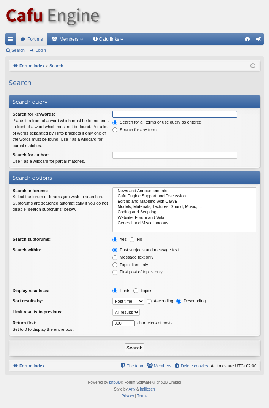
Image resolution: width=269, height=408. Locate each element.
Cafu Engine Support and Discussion (184, 196)
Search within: (27, 250)
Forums (35, 39)
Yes (119, 239)
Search (18, 50)
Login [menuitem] (260, 41)
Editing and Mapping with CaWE (184, 201)
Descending (191, 300)
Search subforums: (32, 239)
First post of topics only (137, 272)
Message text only (132, 257)
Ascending (160, 300)
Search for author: (31, 154)
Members (69, 39)
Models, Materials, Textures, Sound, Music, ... (184, 207)
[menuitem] (247, 39)
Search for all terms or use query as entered (156, 122)
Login (41, 50)
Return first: (24, 323)
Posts (121, 290)
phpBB (114, 382)
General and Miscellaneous (184, 223)
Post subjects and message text (145, 250)
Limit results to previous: (37, 312)
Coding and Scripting (184, 212)
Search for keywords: (34, 114)
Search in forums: (30, 190)
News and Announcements (184, 191)
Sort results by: (28, 300)
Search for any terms (135, 129)
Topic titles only (130, 264)
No (136, 239)
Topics (142, 290)
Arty (131, 389)
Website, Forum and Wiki (184, 218)
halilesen (147, 389)
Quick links (12, 41)
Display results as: (31, 290)
